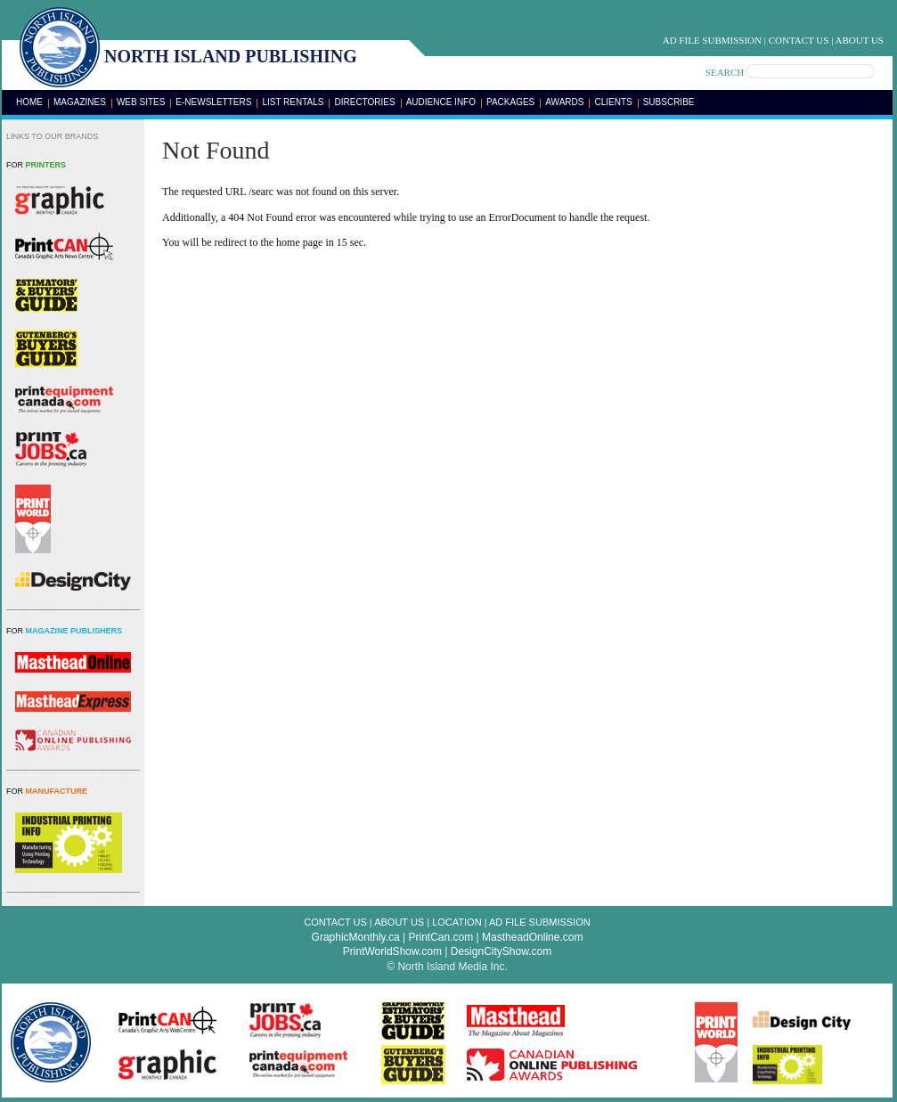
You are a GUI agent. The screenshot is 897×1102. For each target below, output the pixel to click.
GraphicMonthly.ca (356, 937)
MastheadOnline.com (532, 937)
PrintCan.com (441, 937)
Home (29, 102)
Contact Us (799, 40)
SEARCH (724, 72)
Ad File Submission (712, 40)
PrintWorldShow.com (392, 951)
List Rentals (292, 102)
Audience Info (441, 102)
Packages (510, 102)
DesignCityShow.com (501, 951)
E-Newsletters (213, 102)
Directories (364, 102)
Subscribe (669, 102)
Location (456, 922)
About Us (859, 40)
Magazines (79, 102)
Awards (564, 102)
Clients (613, 102)
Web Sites (141, 102)
